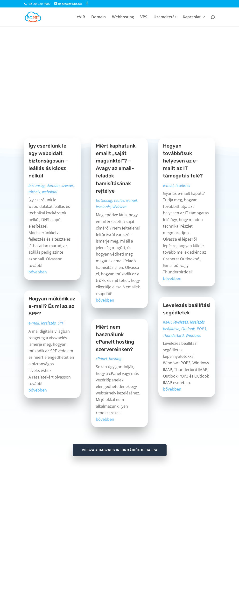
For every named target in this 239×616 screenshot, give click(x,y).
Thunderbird (173, 335)
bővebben (37, 272)
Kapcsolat (192, 17)
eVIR (81, 17)
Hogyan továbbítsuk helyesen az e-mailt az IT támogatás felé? (183, 161)
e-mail (33, 323)
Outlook (188, 329)
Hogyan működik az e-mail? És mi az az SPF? (51, 306)
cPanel (101, 358)
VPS (143, 17)
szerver (67, 185)
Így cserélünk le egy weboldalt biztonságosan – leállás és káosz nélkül (48, 161)
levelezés (48, 323)
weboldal (49, 192)
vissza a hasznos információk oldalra (119, 450)
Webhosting (123, 17)
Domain (98, 17)
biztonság (36, 185)
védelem (119, 207)
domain (53, 185)
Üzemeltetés (165, 17)
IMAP (167, 322)
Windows (193, 335)
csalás (119, 200)
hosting (115, 358)
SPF (61, 323)
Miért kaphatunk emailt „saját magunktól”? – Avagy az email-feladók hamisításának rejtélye (115, 168)
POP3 (201, 329)
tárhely (34, 192)
